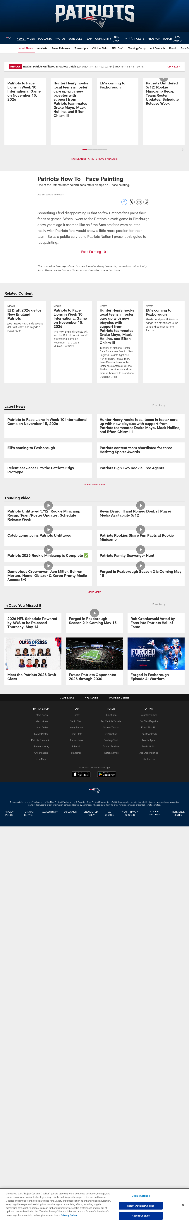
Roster (76, 1114)
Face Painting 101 (94, 251)
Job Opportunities (148, 1150)
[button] (84, 149)
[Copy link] (146, 202)
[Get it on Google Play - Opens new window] (106, 1175)
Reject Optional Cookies (140, 1205)
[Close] (183, 1205)
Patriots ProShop (147, 1114)
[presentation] (183, 150)
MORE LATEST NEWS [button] (94, 655)
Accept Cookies (141, 1215)
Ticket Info (111, 1114)
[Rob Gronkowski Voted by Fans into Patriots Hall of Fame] (156, 1006)
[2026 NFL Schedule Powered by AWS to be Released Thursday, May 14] (32, 1006)
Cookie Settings (141, 1196)
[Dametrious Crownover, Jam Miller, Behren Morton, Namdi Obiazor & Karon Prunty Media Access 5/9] (48, 918)
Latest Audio (42, 1126)
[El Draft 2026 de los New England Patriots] (25, 330)
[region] (94, 1205)
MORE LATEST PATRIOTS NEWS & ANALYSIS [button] (94, 158)
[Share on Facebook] (124, 204)
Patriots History (42, 1144)
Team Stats (76, 1132)
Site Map (42, 1156)
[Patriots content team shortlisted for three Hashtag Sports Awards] (141, 547)
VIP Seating (111, 1132)
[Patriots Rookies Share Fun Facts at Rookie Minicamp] (141, 782)
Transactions (76, 1138)
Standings (77, 1150)
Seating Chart (111, 1138)
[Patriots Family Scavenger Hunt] (141, 849)
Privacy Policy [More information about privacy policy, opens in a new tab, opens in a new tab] (69, 1215)
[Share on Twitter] (132, 204)
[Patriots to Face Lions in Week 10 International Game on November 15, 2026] (25, 103)
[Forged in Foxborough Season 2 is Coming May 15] (141, 916)
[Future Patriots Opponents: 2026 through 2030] (94, 1060)
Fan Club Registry (148, 1120)
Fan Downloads (147, 1132)
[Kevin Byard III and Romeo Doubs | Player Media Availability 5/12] (141, 709)
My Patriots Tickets (111, 1120)
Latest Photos (42, 1132)
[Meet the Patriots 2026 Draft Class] (32, 1060)
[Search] (131, 38)
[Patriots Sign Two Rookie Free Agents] (141, 614)
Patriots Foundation (42, 1138)
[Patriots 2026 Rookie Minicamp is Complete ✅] (48, 849)
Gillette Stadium (111, 1144)
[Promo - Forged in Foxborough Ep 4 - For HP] (156, 1060)
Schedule (76, 1144)
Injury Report (76, 1126)
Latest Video (42, 1120)
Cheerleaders (42, 1150)
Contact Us (147, 1156)
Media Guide (148, 1144)
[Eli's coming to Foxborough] (117, 97)
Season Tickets (110, 1126)
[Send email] (139, 204)
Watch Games (111, 1150)
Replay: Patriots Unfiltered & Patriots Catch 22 (51, 66)
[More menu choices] (125, 38)
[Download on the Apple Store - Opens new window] (81, 1174)
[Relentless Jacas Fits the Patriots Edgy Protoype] (48, 616)
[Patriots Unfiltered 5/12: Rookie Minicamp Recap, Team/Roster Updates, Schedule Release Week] (164, 105)
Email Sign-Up (148, 1126)
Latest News (42, 1114)
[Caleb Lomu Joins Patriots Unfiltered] (48, 780)
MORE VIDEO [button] (94, 959)
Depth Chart (77, 1120)
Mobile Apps (148, 1138)
